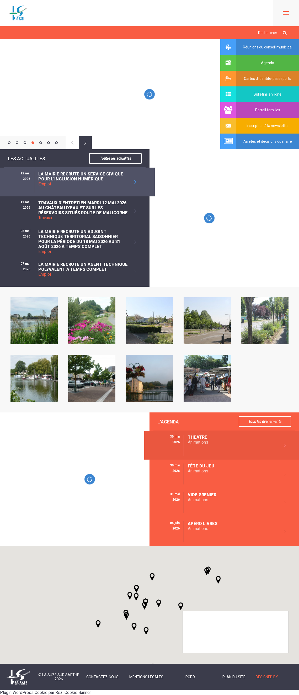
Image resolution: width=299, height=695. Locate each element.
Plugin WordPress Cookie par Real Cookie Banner (45, 692)
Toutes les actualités (115, 158)
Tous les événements (264, 422)
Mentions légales (146, 677)
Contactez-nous (102, 677)
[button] (159, 603)
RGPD (190, 677)
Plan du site (233, 677)
